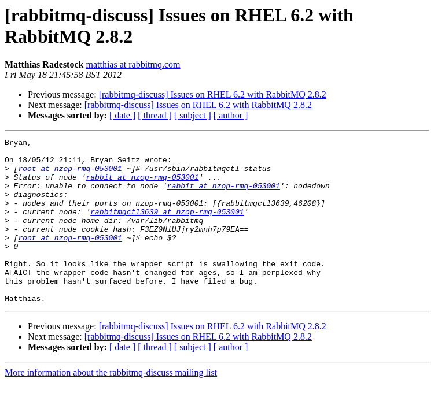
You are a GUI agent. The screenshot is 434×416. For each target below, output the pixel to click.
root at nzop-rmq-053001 (70, 175)
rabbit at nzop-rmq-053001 (142, 185)
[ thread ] (155, 115)
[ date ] (122, 115)
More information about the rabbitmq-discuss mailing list (111, 405)
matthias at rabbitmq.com (133, 64)
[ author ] (231, 115)
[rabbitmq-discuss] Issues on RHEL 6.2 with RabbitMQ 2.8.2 (212, 94)
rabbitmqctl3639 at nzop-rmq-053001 (167, 227)
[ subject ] (192, 115)
